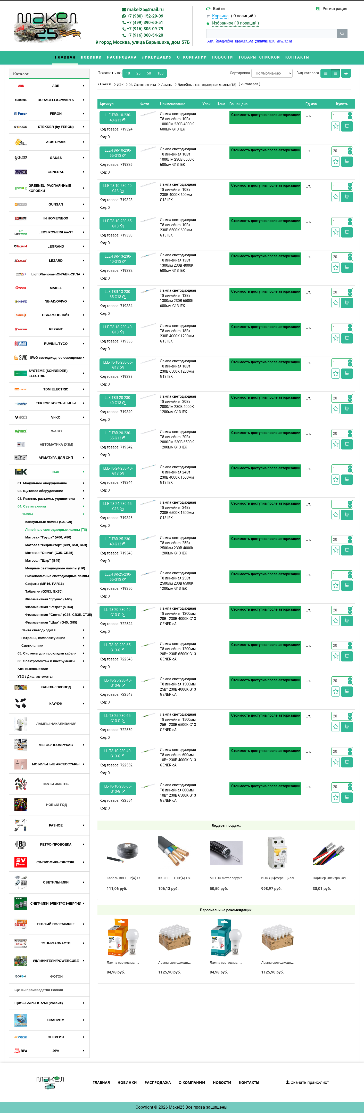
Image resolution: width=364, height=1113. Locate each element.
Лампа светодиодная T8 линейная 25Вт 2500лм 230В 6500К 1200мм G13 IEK (178, 581)
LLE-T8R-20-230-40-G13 (118, 400)
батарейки (224, 40)
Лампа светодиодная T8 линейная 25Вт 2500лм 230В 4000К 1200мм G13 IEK (178, 545)
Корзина (220, 15)
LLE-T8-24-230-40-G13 (118, 471)
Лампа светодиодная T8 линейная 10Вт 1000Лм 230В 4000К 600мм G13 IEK (178, 121)
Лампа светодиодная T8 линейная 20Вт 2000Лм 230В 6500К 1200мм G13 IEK (178, 439)
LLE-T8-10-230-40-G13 (118, 188)
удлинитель (264, 40)
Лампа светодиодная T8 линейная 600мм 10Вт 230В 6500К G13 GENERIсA (178, 793)
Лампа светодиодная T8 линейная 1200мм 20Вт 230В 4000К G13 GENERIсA (178, 616)
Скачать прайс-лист (307, 1082)
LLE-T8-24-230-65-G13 (118, 506)
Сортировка (240, 73)
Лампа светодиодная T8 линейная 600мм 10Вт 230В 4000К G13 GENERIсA (178, 757)
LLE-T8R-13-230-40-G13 (118, 259)
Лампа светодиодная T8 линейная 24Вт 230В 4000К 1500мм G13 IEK (178, 475)
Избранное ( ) (235, 23)
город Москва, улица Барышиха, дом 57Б (144, 42)
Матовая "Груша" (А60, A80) (48, 537)
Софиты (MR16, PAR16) (44, 584)
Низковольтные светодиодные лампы (57, 576)
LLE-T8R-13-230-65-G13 (118, 294)
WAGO (38, 431)
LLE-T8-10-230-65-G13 (118, 223)
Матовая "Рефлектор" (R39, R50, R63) (56, 545)
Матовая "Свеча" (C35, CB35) (49, 553)
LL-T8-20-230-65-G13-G (117, 647)
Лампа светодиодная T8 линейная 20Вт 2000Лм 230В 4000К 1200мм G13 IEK (178, 404)
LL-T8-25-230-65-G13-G (117, 718)
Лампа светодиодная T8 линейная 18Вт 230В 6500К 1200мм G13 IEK (178, 369)
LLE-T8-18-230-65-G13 (118, 365)
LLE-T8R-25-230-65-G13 (118, 577)
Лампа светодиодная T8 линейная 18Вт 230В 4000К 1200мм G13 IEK (178, 333)
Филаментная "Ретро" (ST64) (49, 607)
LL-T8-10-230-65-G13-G (117, 788)
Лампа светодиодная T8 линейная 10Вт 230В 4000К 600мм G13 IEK (178, 192)
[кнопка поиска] (342, 33)
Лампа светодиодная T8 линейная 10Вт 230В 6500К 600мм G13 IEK (178, 227)
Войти (219, 8)
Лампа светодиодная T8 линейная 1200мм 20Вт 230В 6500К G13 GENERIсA (178, 651)
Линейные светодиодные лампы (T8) (56, 529)
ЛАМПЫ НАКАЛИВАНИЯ (45, 724)
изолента (284, 40)
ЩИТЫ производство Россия (38, 990)
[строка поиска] (271, 33)
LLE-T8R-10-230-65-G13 (118, 153)
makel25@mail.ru (145, 9)
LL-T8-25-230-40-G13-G (117, 683)
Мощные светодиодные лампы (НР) (55, 568)
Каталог (21, 73)
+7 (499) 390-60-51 (145, 22)
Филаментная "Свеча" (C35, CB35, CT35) (57, 615)
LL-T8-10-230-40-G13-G (117, 753)
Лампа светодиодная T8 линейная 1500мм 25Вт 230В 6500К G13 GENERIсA (178, 722)
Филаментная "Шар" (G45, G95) (51, 622)
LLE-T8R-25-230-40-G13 (118, 541)
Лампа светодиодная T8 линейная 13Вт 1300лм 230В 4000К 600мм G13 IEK (178, 263)
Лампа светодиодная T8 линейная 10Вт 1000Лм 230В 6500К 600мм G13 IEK (178, 157)
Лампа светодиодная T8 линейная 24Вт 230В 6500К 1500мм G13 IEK (178, 510)
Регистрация (334, 8)
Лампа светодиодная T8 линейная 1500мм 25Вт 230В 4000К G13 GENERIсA (178, 687)
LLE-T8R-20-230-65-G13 (118, 435)
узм (210, 40)
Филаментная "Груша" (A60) (48, 599)
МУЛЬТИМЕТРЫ (42, 784)
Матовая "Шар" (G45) (42, 560)
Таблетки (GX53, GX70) (44, 591)
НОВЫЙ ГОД (40, 804)
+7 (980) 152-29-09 (145, 16)
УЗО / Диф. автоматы (35, 676)
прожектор (244, 40)
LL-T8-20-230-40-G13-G (117, 612)
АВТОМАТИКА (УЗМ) (43, 444)
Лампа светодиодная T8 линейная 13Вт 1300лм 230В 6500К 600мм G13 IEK (178, 298)
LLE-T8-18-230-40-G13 (118, 329)
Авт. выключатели (33, 669)
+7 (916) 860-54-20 (145, 35)
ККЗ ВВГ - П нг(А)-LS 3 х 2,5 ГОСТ (183, 878)
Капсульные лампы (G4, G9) (48, 522)
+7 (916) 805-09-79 (145, 28)
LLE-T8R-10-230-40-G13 (118, 117)
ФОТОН (38, 976)
